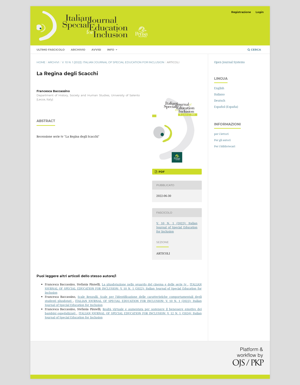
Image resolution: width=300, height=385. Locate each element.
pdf (161, 171)
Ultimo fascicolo (51, 49)
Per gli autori (222, 140)
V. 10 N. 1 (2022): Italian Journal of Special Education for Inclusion (113, 62)
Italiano (219, 94)
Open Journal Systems (229, 62)
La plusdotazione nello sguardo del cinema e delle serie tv (144, 284)
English (219, 88)
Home (41, 62)
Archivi (53, 62)
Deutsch (219, 100)
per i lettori (221, 134)
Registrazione (241, 12)
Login (260, 12)
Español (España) (226, 107)
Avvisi (96, 49)
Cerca (254, 49)
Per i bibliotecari (224, 146)
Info (111, 49)
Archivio (78, 49)
